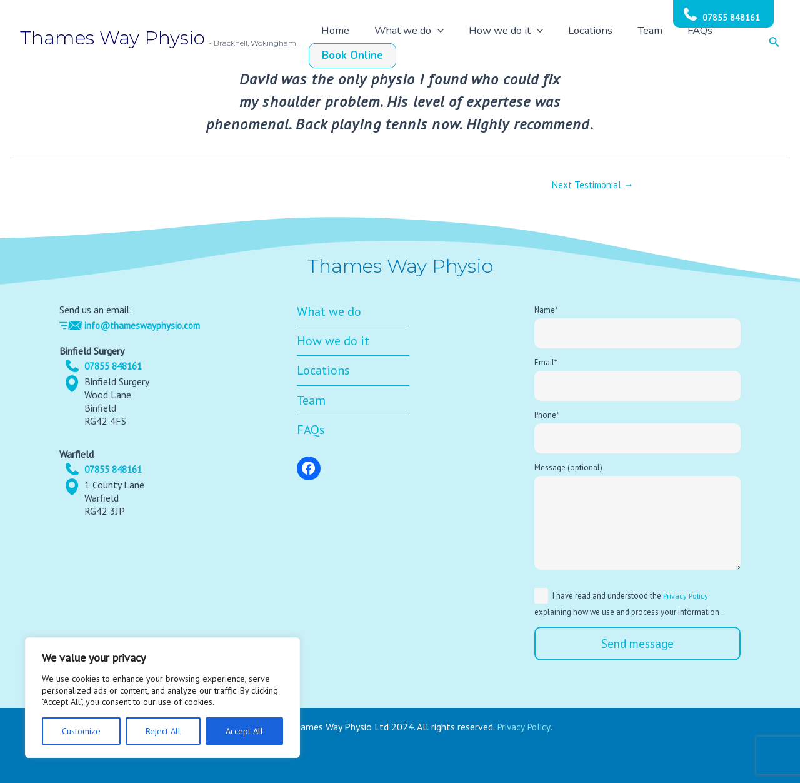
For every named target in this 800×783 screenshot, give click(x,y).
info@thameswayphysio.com (145, 321)
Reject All (163, 731)
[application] (458, 43)
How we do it (513, 43)
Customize (81, 731)
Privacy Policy (687, 595)
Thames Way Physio (112, 37)
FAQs (664, 43)
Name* (637, 323)
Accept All (244, 731)
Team (627, 43)
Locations (582, 43)
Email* (637, 377)
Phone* (637, 431)
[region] (162, 697)
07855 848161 (731, 17)
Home (371, 43)
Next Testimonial (593, 184)
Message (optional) (637, 519)
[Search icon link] (774, 43)
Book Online (719, 43)
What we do (431, 43)
